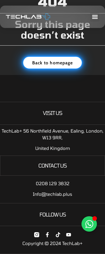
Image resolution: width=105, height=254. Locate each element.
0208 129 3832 (52, 183)
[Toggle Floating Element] (89, 224)
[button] (94, 17)
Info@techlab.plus (52, 194)
